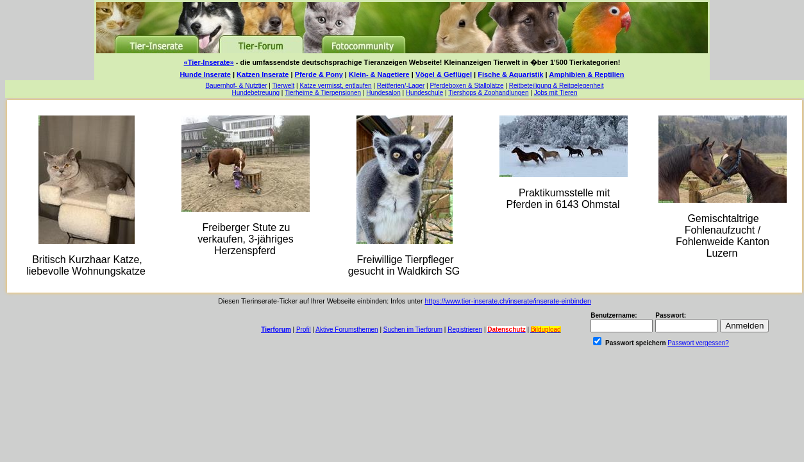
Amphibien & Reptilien (586, 74)
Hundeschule (424, 92)
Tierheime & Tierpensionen (323, 92)
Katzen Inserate (263, 74)
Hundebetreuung (256, 92)
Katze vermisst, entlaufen (335, 85)
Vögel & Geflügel (443, 74)
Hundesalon (383, 92)
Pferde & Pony (319, 74)
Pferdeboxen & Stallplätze (466, 85)
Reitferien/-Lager (400, 85)
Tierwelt (283, 85)
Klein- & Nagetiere (379, 74)
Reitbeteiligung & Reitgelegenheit (556, 85)
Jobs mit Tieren (556, 92)
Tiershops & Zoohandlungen (488, 92)
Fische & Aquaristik (510, 74)
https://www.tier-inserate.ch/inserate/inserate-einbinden (507, 301)
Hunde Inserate (205, 74)
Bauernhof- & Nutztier (236, 85)
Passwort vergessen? (698, 342)
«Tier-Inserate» (209, 62)
